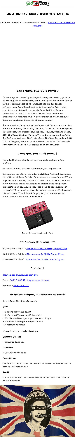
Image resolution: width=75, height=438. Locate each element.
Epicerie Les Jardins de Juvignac (44, 260)
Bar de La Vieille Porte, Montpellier (46, 249)
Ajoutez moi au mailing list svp (20, 275)
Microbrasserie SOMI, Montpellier (45, 254)
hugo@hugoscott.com (38, 280)
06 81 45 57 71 (21, 286)
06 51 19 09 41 (17, 280)
